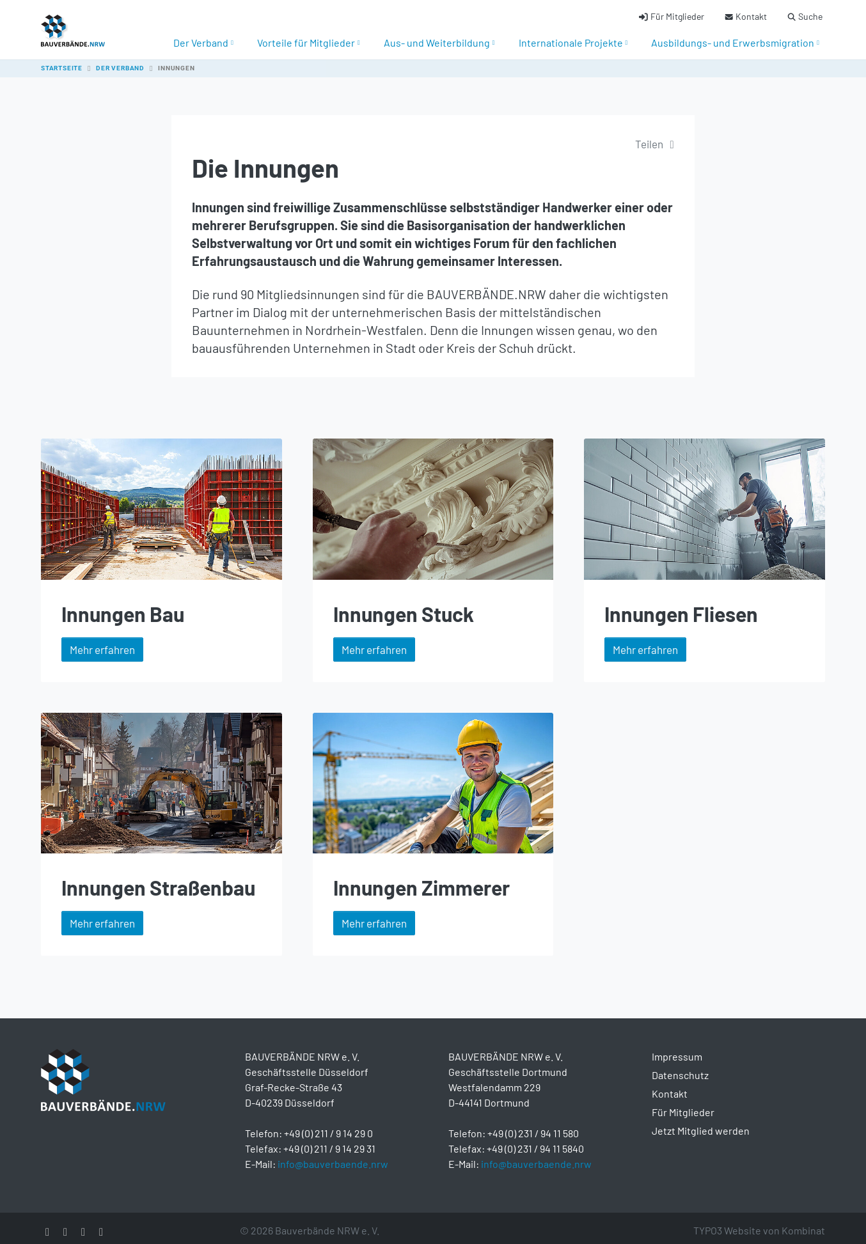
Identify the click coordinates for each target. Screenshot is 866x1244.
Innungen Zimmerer (421, 879)
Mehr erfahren (102, 641)
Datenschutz (680, 1067)
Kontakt (670, 1086)
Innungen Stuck (403, 606)
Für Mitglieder (683, 1104)
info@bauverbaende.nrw (333, 1156)
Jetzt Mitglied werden (701, 1123)
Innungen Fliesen (681, 606)
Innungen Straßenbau (158, 879)
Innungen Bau (122, 606)
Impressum (677, 1049)
